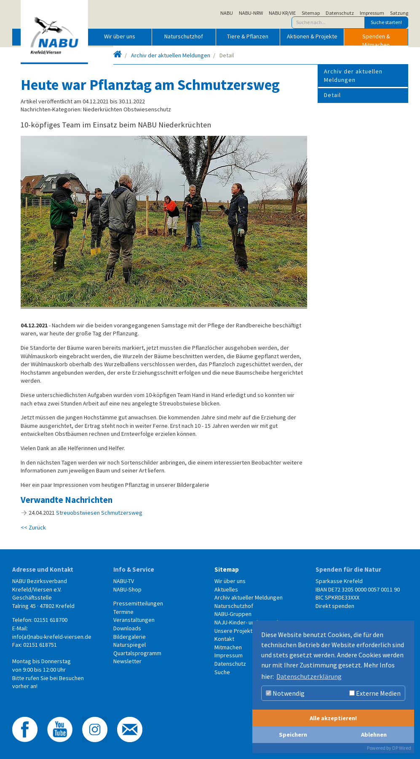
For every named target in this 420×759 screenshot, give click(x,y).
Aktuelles (226, 589)
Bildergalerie (129, 636)
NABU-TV (123, 581)
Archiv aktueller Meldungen (248, 597)
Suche (222, 672)
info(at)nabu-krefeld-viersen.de (51, 636)
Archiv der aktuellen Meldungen (170, 55)
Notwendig (285, 693)
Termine (123, 612)
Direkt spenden (335, 606)
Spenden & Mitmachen (376, 38)
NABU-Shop (127, 589)
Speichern (293, 734)
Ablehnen (374, 734)
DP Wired (401, 748)
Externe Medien (375, 693)
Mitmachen (228, 647)
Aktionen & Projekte (312, 36)
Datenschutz (340, 13)
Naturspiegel (129, 644)
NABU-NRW (251, 13)
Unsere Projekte (235, 631)
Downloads (127, 628)
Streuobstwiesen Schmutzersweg (99, 512)
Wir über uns (119, 36)
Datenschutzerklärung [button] (309, 676)
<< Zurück (33, 527)
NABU (226, 13)
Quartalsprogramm (137, 653)
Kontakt (224, 639)
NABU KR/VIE (282, 13)
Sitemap (311, 13)
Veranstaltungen (134, 620)
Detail (332, 95)
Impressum (372, 13)
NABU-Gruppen (232, 614)
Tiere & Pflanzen (247, 36)
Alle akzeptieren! (333, 718)
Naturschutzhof (183, 36)
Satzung (399, 13)
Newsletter (127, 661)
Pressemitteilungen (138, 603)
